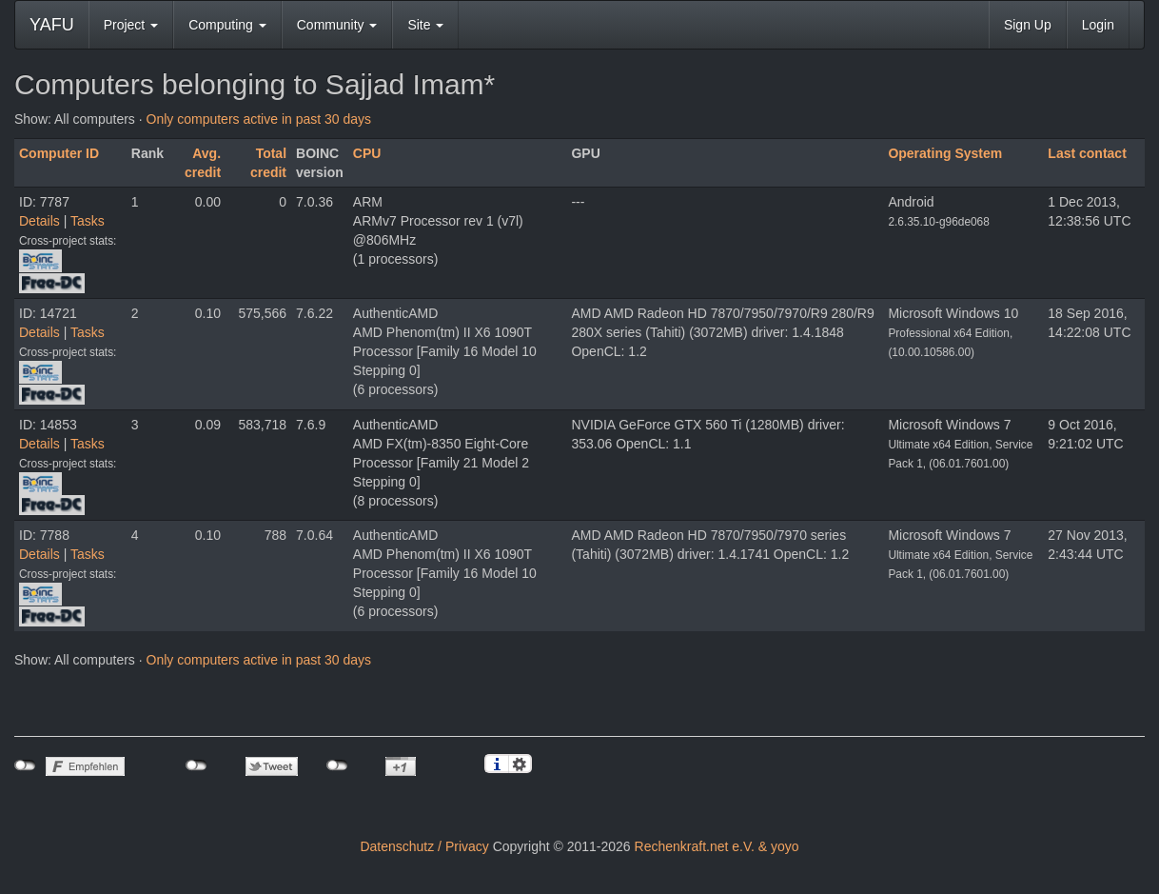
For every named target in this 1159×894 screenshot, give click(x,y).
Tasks (87, 220)
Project (131, 24)
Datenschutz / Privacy (424, 846)
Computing (227, 24)
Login (1098, 24)
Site (425, 24)
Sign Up (1027, 24)
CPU (367, 153)
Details (39, 220)
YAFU (51, 24)
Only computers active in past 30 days (259, 119)
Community (337, 24)
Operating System (945, 153)
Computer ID (59, 153)
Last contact (1087, 153)
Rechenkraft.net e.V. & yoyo (717, 846)
